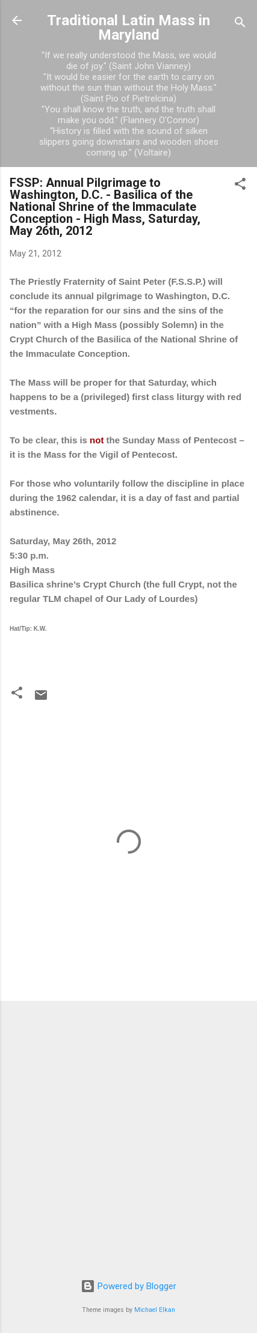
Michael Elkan (154, 1310)
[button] (240, 186)
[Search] (240, 24)
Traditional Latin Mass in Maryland (128, 27)
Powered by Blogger (128, 1286)
